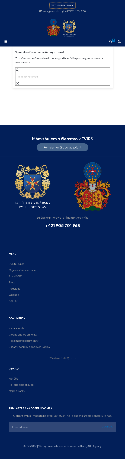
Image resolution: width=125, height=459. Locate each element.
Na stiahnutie (16, 328)
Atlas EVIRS (16, 276)
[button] (62, 147)
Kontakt (13, 300)
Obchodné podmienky (23, 334)
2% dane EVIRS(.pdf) (62, 358)
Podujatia (14, 288)
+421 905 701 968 (62, 225)
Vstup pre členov (62, 5)
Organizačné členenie (22, 270)
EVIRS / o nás (16, 263)
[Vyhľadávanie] (62, 76)
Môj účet (14, 378)
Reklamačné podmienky (24, 340)
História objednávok (21, 384)
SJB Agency (95, 446)
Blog (12, 282)
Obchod (14, 294)
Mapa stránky (17, 390)
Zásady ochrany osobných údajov (29, 346)
